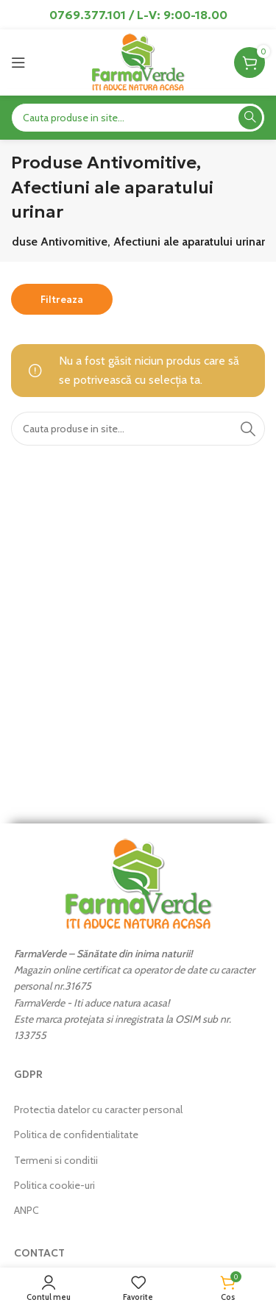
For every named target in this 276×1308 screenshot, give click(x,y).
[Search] (138, 117)
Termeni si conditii (56, 1160)
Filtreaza (61, 299)
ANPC (26, 1210)
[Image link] (138, 883)
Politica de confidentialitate (76, 1134)
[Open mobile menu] (18, 62)
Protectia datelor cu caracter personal (98, 1109)
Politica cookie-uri (54, 1185)
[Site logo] (138, 61)
